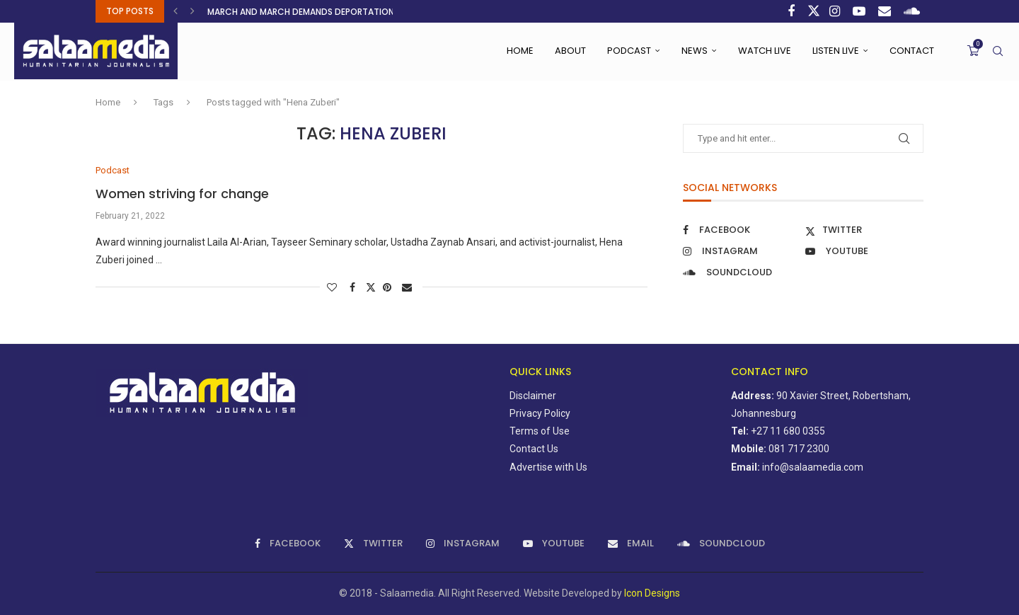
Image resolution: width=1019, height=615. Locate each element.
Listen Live (835, 50)
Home (520, 50)
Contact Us (534, 448)
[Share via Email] (408, 287)
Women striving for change (182, 193)
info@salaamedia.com (812, 467)
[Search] (998, 51)
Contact (912, 50)
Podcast (629, 50)
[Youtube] (861, 11)
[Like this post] (333, 287)
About (570, 50)
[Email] (886, 11)
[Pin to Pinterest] (389, 287)
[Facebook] (793, 11)
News (694, 50)
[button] (177, 11)
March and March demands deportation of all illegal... (334, 12)
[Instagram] (836, 11)
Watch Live (764, 50)
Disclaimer (533, 395)
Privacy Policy (540, 413)
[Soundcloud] (913, 11)
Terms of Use (540, 431)
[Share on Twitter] (371, 287)
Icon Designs (652, 593)
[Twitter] (813, 11)
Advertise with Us (548, 467)
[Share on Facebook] (354, 287)
